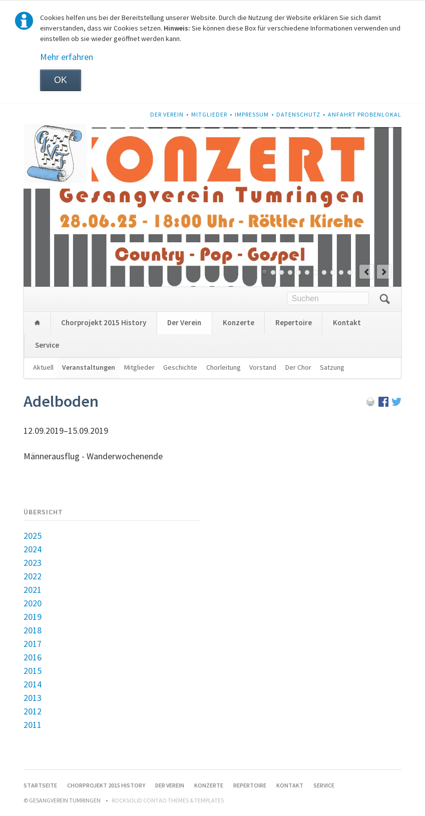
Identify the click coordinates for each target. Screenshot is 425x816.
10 (341, 272)
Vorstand (262, 367)
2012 (33, 711)
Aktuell (43, 367)
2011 (33, 724)
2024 (33, 549)
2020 (33, 603)
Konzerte (238, 322)
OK (60, 80)
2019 (33, 616)
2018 (33, 630)
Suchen (385, 299)
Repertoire (293, 322)
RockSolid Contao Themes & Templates (168, 800)
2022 (33, 576)
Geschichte (180, 367)
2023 (33, 562)
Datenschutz (298, 114)
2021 (33, 589)
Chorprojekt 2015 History (103, 322)
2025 (33, 535)
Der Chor (298, 367)
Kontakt (347, 322)
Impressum (252, 114)
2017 (33, 643)
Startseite (37, 323)
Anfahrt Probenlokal (364, 114)
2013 (33, 697)
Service (47, 345)
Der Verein (167, 114)
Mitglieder (209, 114)
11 (349, 272)
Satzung (332, 367)
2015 (33, 670)
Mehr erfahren (66, 57)
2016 (33, 657)
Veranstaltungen (88, 367)
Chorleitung (223, 367)
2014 (33, 684)
